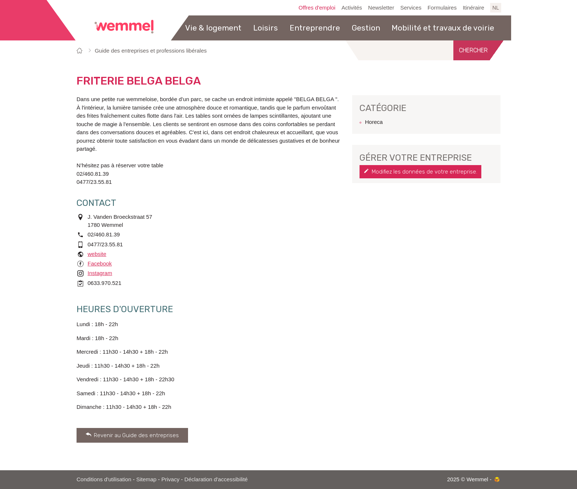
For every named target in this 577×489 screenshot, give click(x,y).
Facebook (100, 263)
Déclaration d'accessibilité (216, 479)
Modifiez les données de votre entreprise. (424, 171)
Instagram (100, 273)
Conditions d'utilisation (104, 479)
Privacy (171, 479)
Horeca (374, 122)
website (97, 254)
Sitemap (146, 479)
